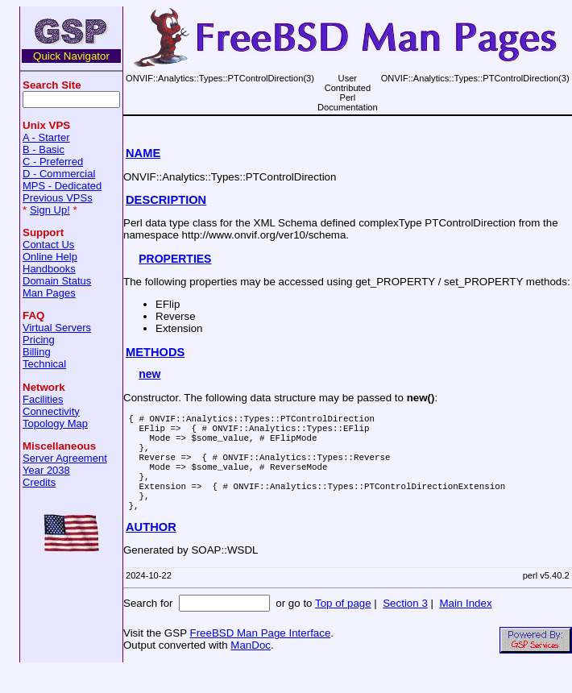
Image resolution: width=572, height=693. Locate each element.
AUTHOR (151, 551)
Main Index (465, 627)
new (149, 373)
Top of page (343, 627)
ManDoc (250, 669)
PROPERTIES (175, 258)
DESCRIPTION (166, 199)
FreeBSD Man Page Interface (259, 657)
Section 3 (405, 627)
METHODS (155, 352)
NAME (143, 153)
